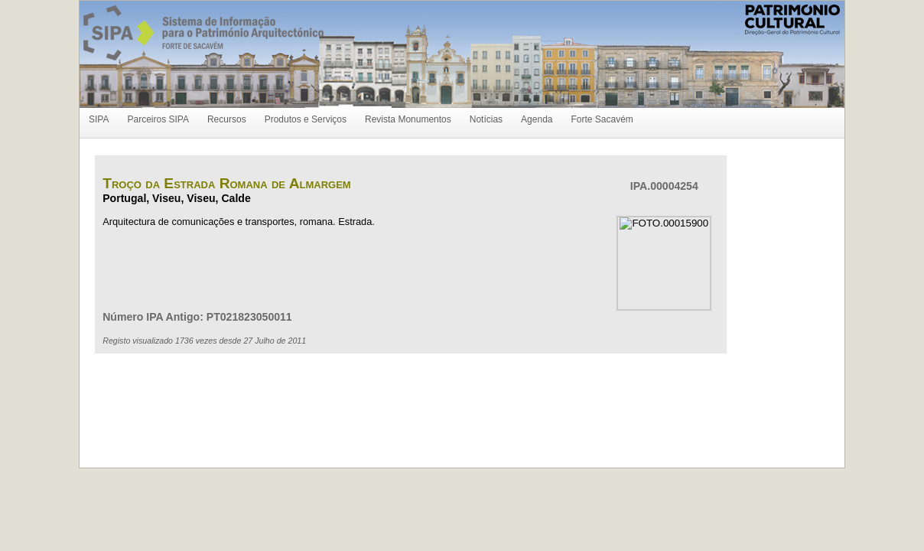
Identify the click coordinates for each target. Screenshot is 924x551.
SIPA (99, 119)
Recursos (226, 119)
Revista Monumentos (408, 119)
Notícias (486, 119)
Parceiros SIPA (157, 119)
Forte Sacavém (602, 119)
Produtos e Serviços (305, 119)
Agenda (536, 119)
